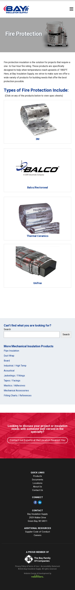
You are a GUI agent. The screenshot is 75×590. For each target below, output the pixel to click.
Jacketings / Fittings (14, 375)
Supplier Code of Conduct (37, 531)
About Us (37, 486)
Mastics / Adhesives (14, 385)
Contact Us (37, 490)
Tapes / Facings (12, 380)
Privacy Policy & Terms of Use (27, 566)
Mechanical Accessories (16, 390)
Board (7, 360)
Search (7, 329)
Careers (37, 535)
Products (37, 476)
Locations (37, 483)
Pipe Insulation (11, 350)
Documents (37, 479)
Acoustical (9, 370)
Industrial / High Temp (15, 365)
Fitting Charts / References (17, 395)
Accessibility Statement (50, 566)
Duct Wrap (9, 355)
